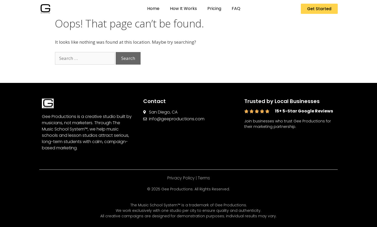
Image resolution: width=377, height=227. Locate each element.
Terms (204, 178)
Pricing (214, 8)
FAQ (236, 8)
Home (153, 8)
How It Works (183, 8)
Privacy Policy (181, 178)
